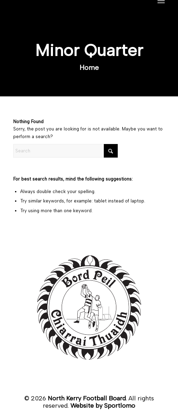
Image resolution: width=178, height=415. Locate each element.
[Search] (65, 151)
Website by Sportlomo (102, 405)
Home (89, 67)
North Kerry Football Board (87, 398)
